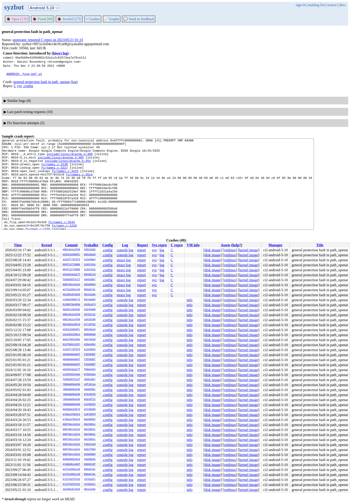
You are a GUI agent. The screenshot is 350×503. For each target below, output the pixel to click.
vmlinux (230, 250)
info (189, 300)
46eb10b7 (90, 279)
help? (236, 245)
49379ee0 (90, 339)
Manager (276, 245)
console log (125, 250)
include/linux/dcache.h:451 (68, 165)
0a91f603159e (71, 339)
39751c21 (90, 314)
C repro (177, 245)
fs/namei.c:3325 (65, 178)
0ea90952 (90, 419)
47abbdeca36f (71, 464)
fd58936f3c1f (71, 279)
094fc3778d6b (71, 264)
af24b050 (90, 409)
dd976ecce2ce (71, 284)
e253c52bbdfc (71, 254)
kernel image (248, 250)
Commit (71, 245)
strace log (124, 260)
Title (319, 245)
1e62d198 (90, 319)
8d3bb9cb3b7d (71, 409)
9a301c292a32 (71, 309)
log (74, 82)
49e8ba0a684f (71, 354)
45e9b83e (90, 459)
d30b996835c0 (71, 459)
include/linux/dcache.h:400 (70, 157)
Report (142, 245)
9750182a (90, 374)
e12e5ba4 (90, 259)
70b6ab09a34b (71, 384)
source (332, 5)
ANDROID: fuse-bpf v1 (24, 74)
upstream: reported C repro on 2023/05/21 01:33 (48, 40)
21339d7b (90, 404)
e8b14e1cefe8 (71, 249)
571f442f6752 (71, 479)
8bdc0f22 (90, 399)
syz (19, 86)
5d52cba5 (90, 249)
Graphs (111, 19)
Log (125, 245)
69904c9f (90, 464)
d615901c (90, 424)
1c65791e (90, 264)
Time (18, 245)
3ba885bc (90, 389)
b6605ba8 (90, 334)
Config (107, 245)
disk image (213, 250)
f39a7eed (90, 444)
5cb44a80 (90, 309)
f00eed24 (90, 369)
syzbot (14, 7)
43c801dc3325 (71, 294)
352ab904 (90, 284)
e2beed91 (90, 344)
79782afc (90, 479)
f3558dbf (90, 354)
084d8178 (90, 274)
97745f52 (90, 324)
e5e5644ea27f (71, 274)
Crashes (93, 19)
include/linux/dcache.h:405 (61, 161)
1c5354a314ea (71, 374)
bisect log (60, 53)
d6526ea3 (90, 254)
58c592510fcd (71, 324)
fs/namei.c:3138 (54, 170)
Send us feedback (138, 19)
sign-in (301, 5)
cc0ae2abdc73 (71, 299)
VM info (193, 245)
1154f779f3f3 (71, 259)
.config (28, 86)
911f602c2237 (71, 344)
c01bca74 (90, 304)
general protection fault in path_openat (41, 82)
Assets (225, 245)
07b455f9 (90, 394)
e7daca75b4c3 (71, 414)
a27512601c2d (71, 289)
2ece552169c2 (71, 334)
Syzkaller (91, 245)
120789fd (90, 414)
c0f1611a (90, 384)
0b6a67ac (90, 289)
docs (342, 5)
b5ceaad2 (90, 299)
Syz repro (159, 245)
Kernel (46, 245)
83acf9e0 (90, 449)
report (141, 250)
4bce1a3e (90, 294)
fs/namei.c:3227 (54, 174)
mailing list (316, 5)
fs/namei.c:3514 (79, 182)
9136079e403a (71, 304)
